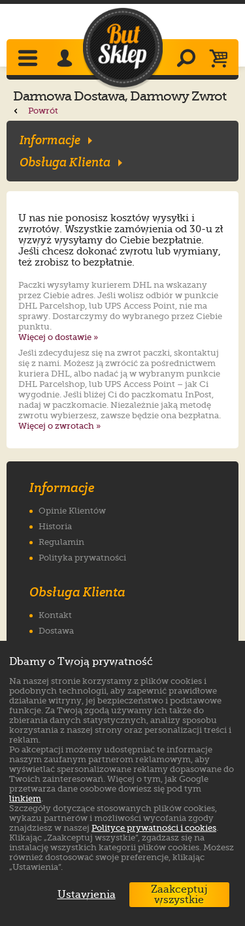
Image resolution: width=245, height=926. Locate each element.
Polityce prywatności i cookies (153, 828)
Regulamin (61, 542)
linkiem (25, 798)
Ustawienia (83, 895)
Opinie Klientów (72, 510)
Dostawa (56, 630)
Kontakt (55, 615)
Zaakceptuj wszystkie (179, 895)
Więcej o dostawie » (58, 337)
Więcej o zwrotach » (59, 426)
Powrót (35, 110)
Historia (55, 526)
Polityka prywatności (82, 557)
